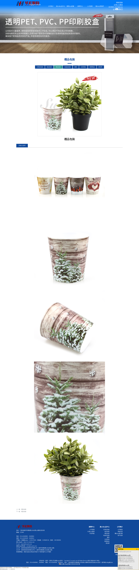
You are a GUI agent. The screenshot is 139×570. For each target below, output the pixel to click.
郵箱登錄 (119, 2)
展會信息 (120, 531)
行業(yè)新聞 (90, 531)
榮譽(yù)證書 (70, 6)
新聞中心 (80, 6)
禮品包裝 (58, 67)
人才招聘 (90, 6)
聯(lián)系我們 (100, 6)
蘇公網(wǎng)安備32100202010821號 (69, 564)
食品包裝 (49, 67)
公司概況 (120, 529)
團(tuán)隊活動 (119, 533)
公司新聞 (92, 529)
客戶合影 (120, 535)
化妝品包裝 (67, 67)
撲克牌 (100, 67)
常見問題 (92, 533)
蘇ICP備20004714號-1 (94, 560)
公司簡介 (51, 6)
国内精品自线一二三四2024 (7, 569)
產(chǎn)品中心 (60, 6)
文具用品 (83, 67)
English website (35, 4)
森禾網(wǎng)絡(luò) (107, 562)
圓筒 (76, 67)
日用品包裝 (40, 67)
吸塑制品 (92, 67)
